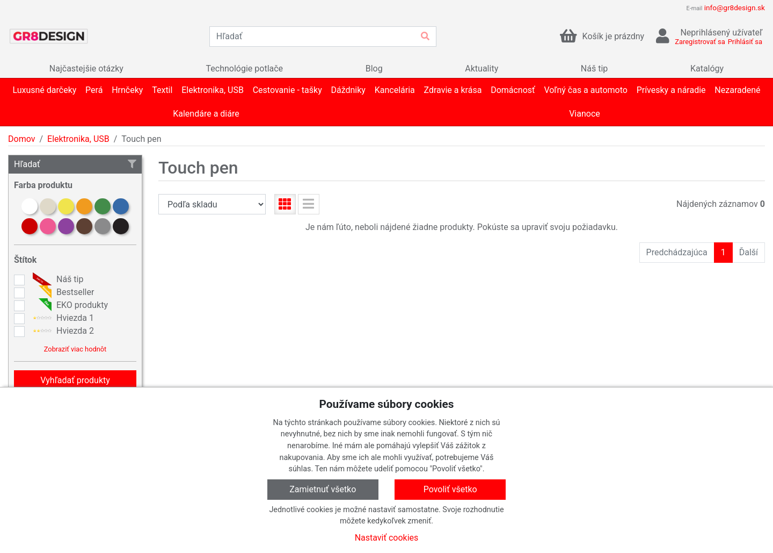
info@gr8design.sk (734, 7)
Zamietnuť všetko (322, 489)
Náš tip (56, 279)
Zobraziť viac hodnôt (75, 349)
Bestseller (62, 292)
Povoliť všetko (450, 489)
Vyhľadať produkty (75, 380)
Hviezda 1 (62, 318)
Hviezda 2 (62, 331)
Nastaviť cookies (387, 538)
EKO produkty (69, 305)
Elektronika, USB (78, 139)
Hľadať (75, 164)
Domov (21, 139)
